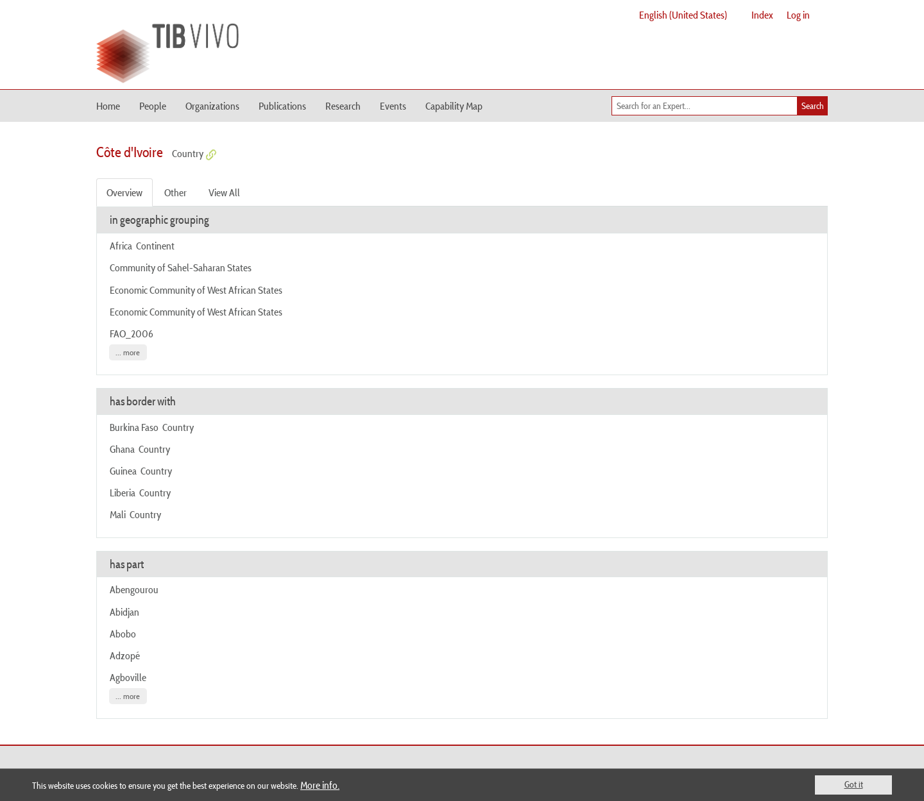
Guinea (123, 470)
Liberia (122, 492)
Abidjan (124, 611)
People (152, 105)
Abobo (123, 633)
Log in (798, 14)
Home (108, 105)
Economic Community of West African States (196, 289)
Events (393, 105)
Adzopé (125, 655)
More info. (319, 785)
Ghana (122, 449)
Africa (121, 245)
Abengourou (134, 589)
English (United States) (683, 14)
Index (762, 14)
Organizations (212, 105)
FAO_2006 (131, 333)
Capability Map (454, 105)
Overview (124, 192)
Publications (282, 105)
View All (224, 192)
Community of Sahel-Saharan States (181, 267)
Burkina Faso (134, 427)
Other (175, 192)
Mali (118, 514)
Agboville (128, 677)
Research (343, 105)
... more (128, 352)
